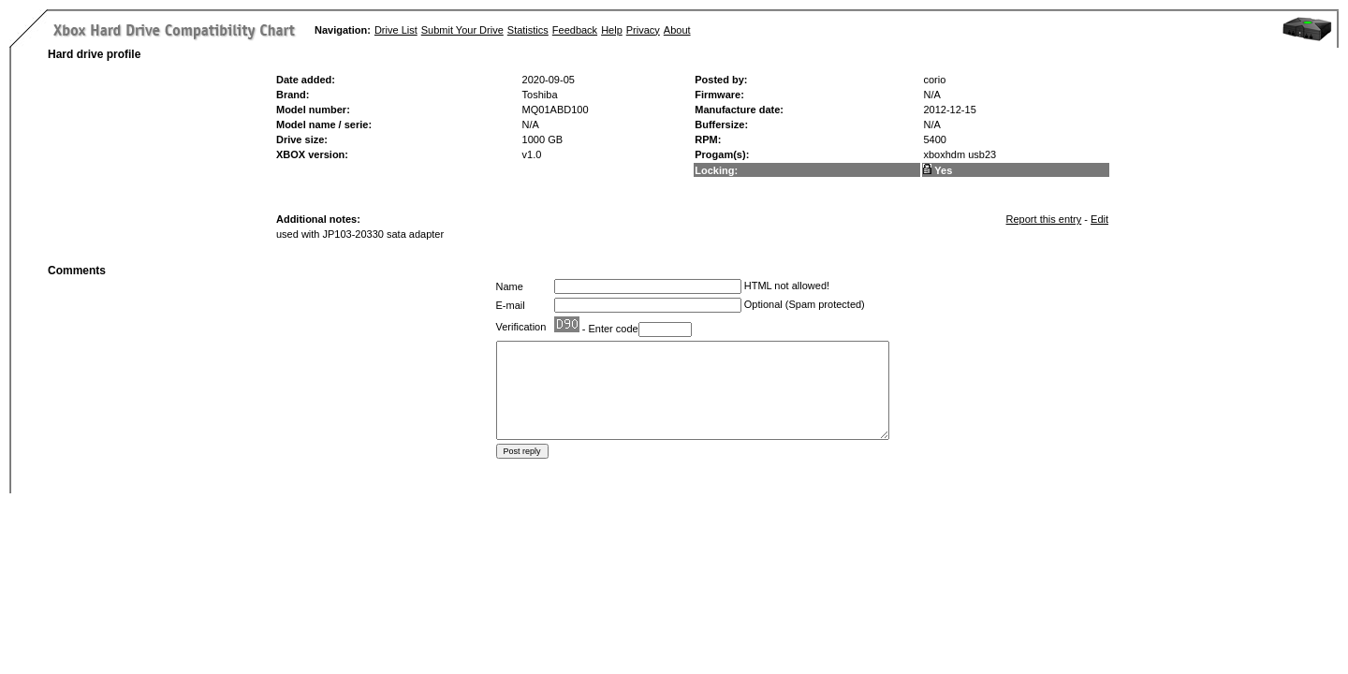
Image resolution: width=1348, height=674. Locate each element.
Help (612, 30)
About (677, 30)
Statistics (528, 30)
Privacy (643, 30)
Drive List (396, 30)
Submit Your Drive (462, 30)
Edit (1099, 219)
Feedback (574, 30)
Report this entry (1044, 219)
